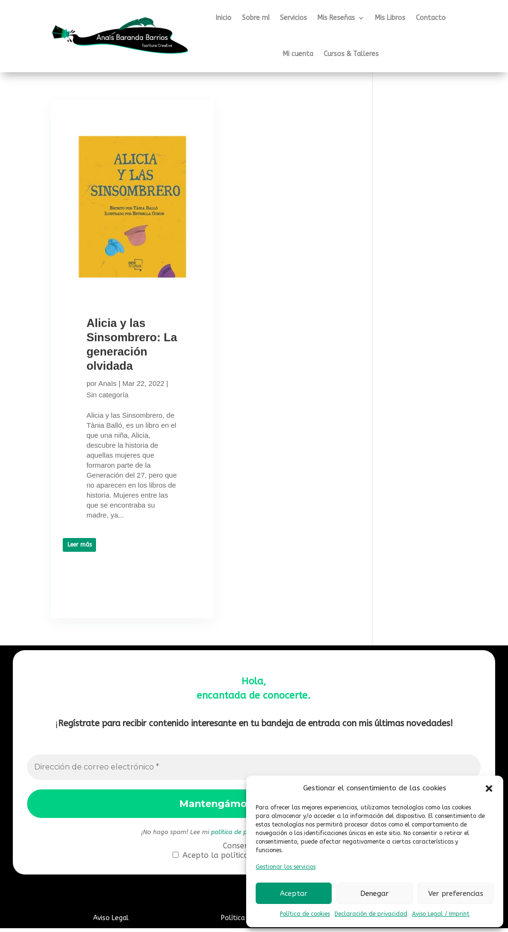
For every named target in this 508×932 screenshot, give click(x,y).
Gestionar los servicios (286, 867)
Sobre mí (255, 18)
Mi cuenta (298, 54)
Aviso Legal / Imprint (441, 914)
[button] (489, 788)
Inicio (223, 18)
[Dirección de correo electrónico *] (254, 771)
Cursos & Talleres (351, 54)
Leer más (79, 599)
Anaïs (107, 398)
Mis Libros (390, 18)
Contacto (431, 18)
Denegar (374, 893)
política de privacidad (242, 835)
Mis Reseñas (336, 18)
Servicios (293, 18)
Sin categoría (129, 409)
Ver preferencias (455, 893)
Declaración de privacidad (371, 914)
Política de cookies (305, 914)
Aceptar (293, 893)
